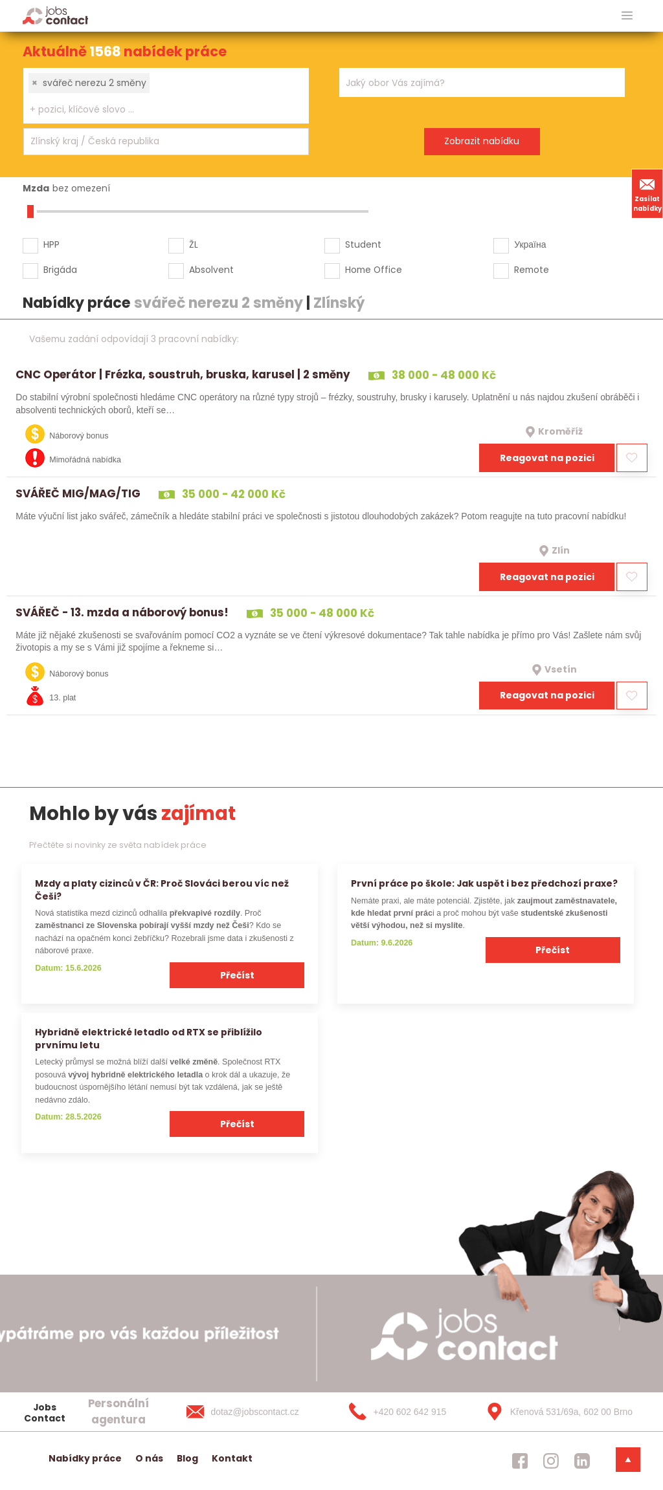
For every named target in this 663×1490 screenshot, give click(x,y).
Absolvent (211, 269)
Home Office (373, 269)
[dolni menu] (628, 1459)
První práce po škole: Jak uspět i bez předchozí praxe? (484, 883)
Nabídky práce (85, 1458)
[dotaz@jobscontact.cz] (255, 1411)
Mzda (36, 188)
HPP (51, 244)
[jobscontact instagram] (551, 1460)
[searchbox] (158, 109)
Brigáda (60, 269)
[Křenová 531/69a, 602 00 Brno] (554, 1411)
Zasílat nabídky (647, 193)
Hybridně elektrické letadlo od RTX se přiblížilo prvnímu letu (148, 1038)
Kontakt (232, 1458)
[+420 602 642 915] (405, 1411)
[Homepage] (55, 15)
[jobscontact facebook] (519, 1460)
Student (363, 244)
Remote (531, 269)
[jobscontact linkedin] (582, 1460)
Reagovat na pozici (547, 457)
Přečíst (237, 975)
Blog (187, 1458)
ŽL (193, 244)
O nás (149, 1458)
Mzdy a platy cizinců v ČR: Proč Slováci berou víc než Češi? (162, 889)
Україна (530, 244)
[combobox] (166, 96)
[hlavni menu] (627, 16)
